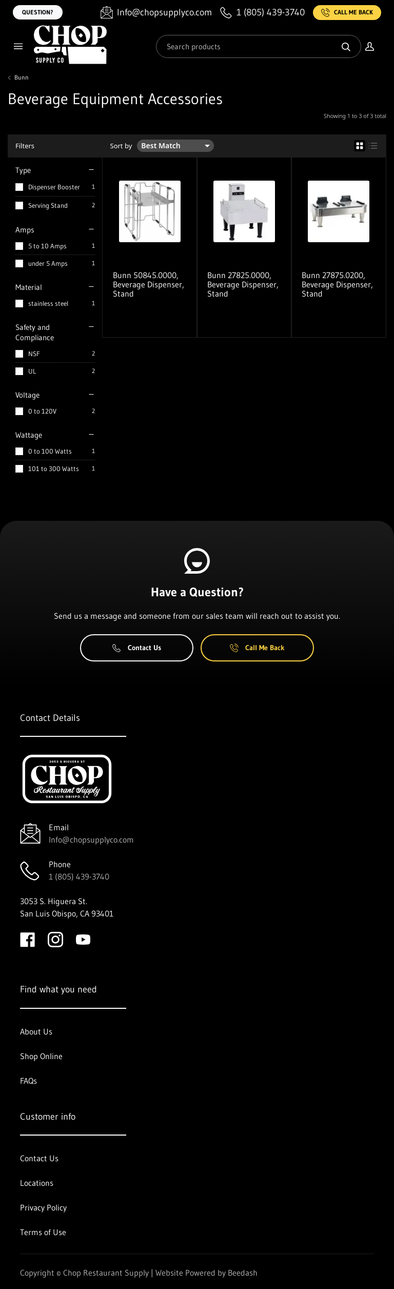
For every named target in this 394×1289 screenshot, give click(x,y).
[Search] (258, 46)
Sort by (121, 146)
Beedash (243, 1272)
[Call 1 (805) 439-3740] (262, 12)
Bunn (21, 77)
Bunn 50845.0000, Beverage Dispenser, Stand (148, 284)
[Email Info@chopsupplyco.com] (156, 12)
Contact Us (136, 647)
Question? (37, 12)
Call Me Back (347, 12)
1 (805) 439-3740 (79, 876)
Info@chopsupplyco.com (91, 839)
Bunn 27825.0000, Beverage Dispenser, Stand (243, 284)
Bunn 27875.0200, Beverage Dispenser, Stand (337, 284)
